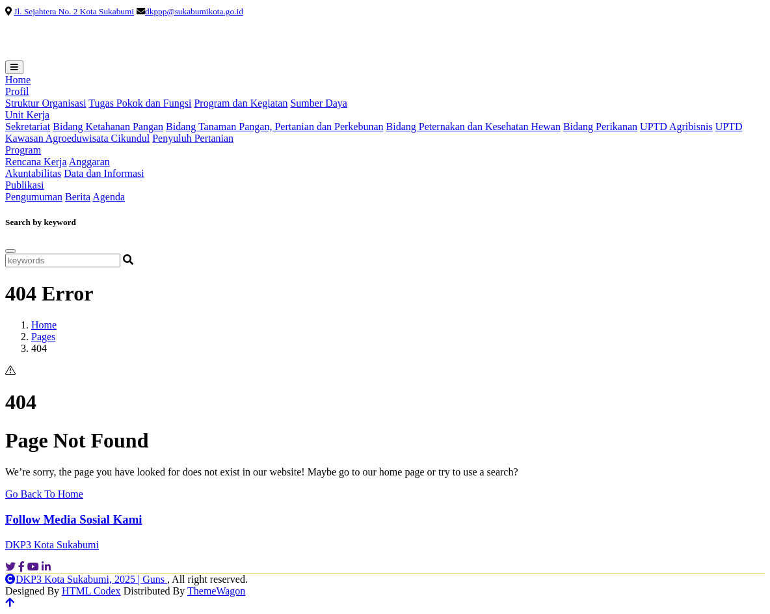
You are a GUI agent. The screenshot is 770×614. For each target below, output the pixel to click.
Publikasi (24, 185)
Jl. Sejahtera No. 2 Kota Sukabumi (74, 11)
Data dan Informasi (104, 173)
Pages (43, 336)
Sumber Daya (318, 103)
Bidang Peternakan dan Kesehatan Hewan (473, 126)
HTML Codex (91, 590)
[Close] (10, 251)
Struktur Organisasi (45, 103)
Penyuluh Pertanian (192, 138)
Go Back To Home (44, 494)
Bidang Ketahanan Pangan (108, 126)
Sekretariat (27, 126)
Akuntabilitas (33, 173)
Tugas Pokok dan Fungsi (139, 103)
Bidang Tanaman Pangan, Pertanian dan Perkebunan (275, 126)
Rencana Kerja (36, 161)
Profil (17, 91)
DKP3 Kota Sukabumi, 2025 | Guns (86, 579)
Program (23, 149)
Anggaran (89, 161)
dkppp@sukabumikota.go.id (194, 11)
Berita (77, 196)
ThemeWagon (216, 590)
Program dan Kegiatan (240, 103)
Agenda (108, 196)
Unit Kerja (27, 114)
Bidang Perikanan (600, 126)
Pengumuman (33, 196)
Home (18, 79)
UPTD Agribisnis (676, 126)
